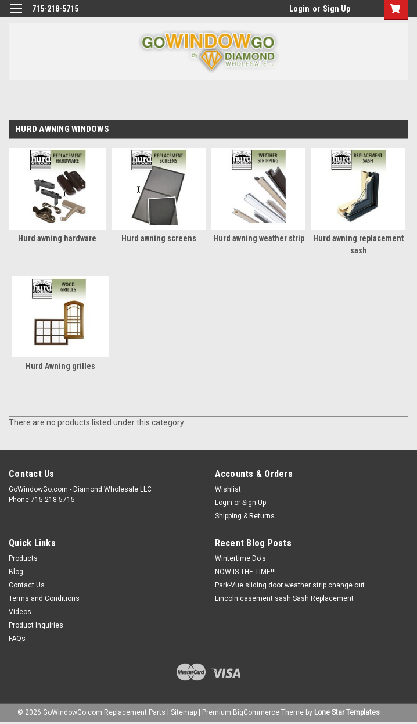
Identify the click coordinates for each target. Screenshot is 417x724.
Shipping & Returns (245, 516)
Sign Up (336, 8)
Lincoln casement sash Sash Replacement (284, 598)
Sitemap (184, 712)
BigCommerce (256, 712)
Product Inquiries (36, 625)
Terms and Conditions (44, 598)
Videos (20, 612)
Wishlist (228, 489)
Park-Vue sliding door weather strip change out (290, 585)
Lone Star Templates (347, 712)
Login (299, 8)
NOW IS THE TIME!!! (245, 572)
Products (23, 558)
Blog (16, 572)
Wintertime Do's (240, 558)
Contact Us (27, 585)
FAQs (17, 639)
